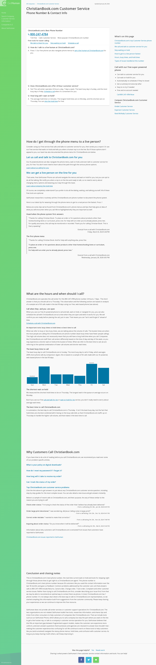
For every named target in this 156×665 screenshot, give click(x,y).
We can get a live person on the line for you (51, 172)
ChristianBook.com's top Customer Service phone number (133, 42)
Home (3, 13)
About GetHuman (8, 28)
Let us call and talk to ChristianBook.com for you (54, 157)
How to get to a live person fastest (127, 54)
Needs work (100, 650)
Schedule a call (73, 43)
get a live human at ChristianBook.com (89, 50)
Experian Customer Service (125, 110)
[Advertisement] (68, 69)
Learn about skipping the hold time (39, 186)
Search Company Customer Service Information (8, 18)
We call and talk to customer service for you (131, 46)
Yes (93, 650)
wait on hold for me (67, 400)
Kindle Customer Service (124, 106)
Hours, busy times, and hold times (127, 57)
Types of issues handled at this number (129, 61)
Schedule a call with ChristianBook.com (40, 323)
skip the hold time (51, 101)
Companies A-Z (7, 25)
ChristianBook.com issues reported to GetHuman (44, 537)
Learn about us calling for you (37, 168)
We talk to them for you (39, 43)
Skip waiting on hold (58, 43)
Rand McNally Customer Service (126, 113)
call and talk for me (51, 400)
